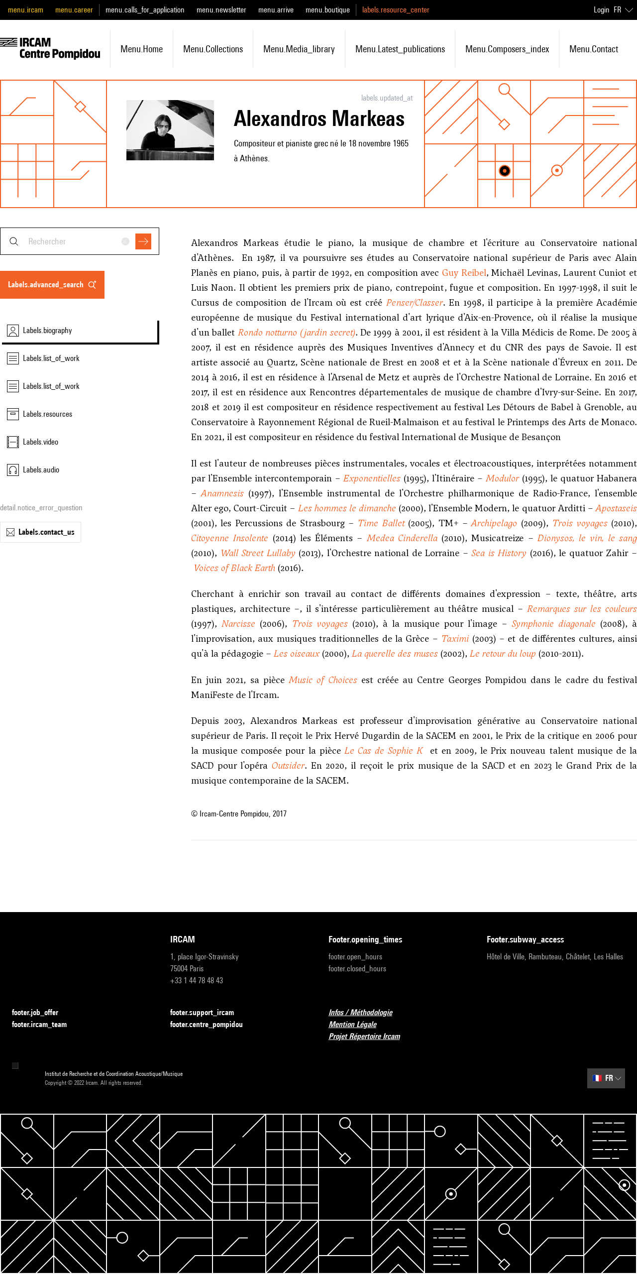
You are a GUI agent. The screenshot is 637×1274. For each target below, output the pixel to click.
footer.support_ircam (208, 1013)
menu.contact (593, 48)
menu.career (74, 9)
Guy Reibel (464, 272)
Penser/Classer (414, 302)
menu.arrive (276, 9)
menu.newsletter (221, 9)
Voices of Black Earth (234, 568)
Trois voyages (579, 523)
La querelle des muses (395, 653)
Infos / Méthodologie (366, 1013)
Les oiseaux (296, 653)
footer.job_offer (41, 1013)
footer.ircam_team (45, 1025)
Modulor (502, 478)
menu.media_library (299, 48)
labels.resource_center (395, 9)
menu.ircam (25, 9)
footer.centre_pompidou (212, 1025)
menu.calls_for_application (145, 9)
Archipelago (494, 523)
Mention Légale (358, 1025)
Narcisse (238, 623)
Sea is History (499, 553)
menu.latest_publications (400, 48)
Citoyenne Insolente (229, 538)
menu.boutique (328, 9)
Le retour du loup (503, 653)
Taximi (455, 638)
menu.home (141, 48)
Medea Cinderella (402, 538)
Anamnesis (222, 493)
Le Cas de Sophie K (383, 750)
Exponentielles (372, 478)
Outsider (288, 765)
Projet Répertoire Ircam (370, 1037)
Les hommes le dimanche (347, 508)
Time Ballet (380, 523)
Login (602, 9)
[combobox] (79, 241)
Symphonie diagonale (554, 623)
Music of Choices (323, 680)
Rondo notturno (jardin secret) (296, 332)
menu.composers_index (507, 48)
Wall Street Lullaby (258, 553)
